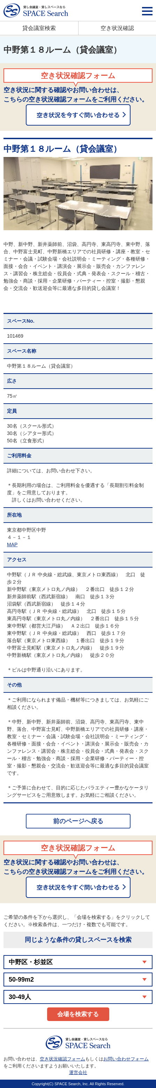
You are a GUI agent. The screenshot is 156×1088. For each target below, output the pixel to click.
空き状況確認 (117, 28)
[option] (78, 193)
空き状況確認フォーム (62, 1058)
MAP (12, 544)
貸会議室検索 (39, 28)
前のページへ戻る (78, 821)
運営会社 (78, 1072)
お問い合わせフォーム (126, 1058)
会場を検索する (78, 1014)
